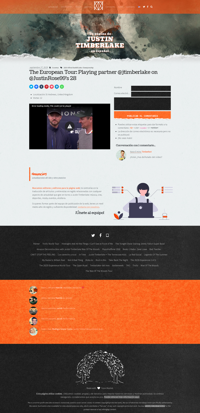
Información (66, 6)
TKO (128, 265)
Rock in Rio (101, 260)
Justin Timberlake (98, 7)
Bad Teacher (155, 249)
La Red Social (135, 254)
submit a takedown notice (155, 406)
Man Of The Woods (150, 265)
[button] (70, 126)
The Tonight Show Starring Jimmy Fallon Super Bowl (140, 243)
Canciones (110, 6)
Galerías (87, 6)
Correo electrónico (122, 93)
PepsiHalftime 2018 (111, 249)
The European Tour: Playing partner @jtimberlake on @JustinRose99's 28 (93, 75)
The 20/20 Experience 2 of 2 (143, 260)
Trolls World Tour (50, 243)
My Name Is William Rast (53, 260)
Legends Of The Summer (155, 254)
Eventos (55, 67)
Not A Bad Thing (75, 260)
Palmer (36, 243)
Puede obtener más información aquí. (122, 397)
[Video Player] (69, 126)
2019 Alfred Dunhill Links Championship (79, 67)
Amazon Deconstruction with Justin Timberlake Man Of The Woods (68, 249)
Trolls (135, 265)
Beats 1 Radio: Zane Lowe (135, 249)
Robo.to (89, 260)
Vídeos (78, 6)
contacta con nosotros (88, 207)
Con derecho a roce (67, 254)
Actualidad (53, 6)
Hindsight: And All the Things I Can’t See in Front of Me (87, 243)
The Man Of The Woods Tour (99, 271)
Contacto (130, 6)
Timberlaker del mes (100, 265)
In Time (82, 254)
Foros (120, 6)
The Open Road (80, 265)
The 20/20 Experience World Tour (54, 265)
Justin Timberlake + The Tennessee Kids (107, 254)
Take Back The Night (118, 260)
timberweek (118, 265)
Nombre (118, 87)
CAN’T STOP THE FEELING (43, 254)
